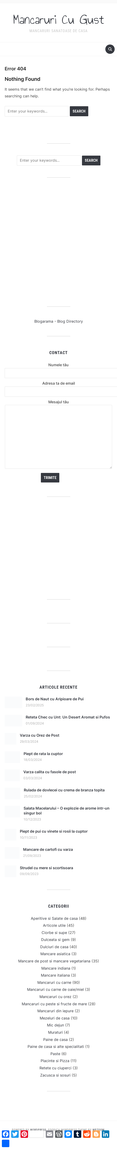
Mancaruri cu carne (54, 982)
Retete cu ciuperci (55, 1068)
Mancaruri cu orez (55, 996)
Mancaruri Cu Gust (58, 20)
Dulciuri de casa (54, 946)
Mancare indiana (55, 968)
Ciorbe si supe (54, 932)
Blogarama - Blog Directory (58, 321)
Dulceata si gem (55, 939)
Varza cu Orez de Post (39, 735)
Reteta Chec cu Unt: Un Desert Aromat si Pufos (68, 717)
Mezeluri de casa (55, 1018)
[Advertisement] (53, 242)
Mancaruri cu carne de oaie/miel (55, 989)
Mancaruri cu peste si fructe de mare (54, 1004)
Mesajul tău (58, 435)
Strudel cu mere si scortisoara (46, 867)
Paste (55, 1053)
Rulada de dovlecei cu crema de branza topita (64, 790)
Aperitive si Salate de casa (54, 918)
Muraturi (55, 1032)
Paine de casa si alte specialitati (56, 1046)
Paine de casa (55, 1039)
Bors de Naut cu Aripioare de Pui (55, 699)
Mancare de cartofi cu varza (48, 849)
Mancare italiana (55, 975)
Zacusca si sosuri (55, 1075)
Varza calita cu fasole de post (49, 771)
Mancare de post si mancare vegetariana (54, 961)
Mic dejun (55, 1025)
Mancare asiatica (55, 953)
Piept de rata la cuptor (43, 753)
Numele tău (58, 368)
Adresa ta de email (58, 387)
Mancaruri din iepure (55, 1011)
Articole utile (54, 925)
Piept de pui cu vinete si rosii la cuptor (54, 831)
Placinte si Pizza (55, 1060)
